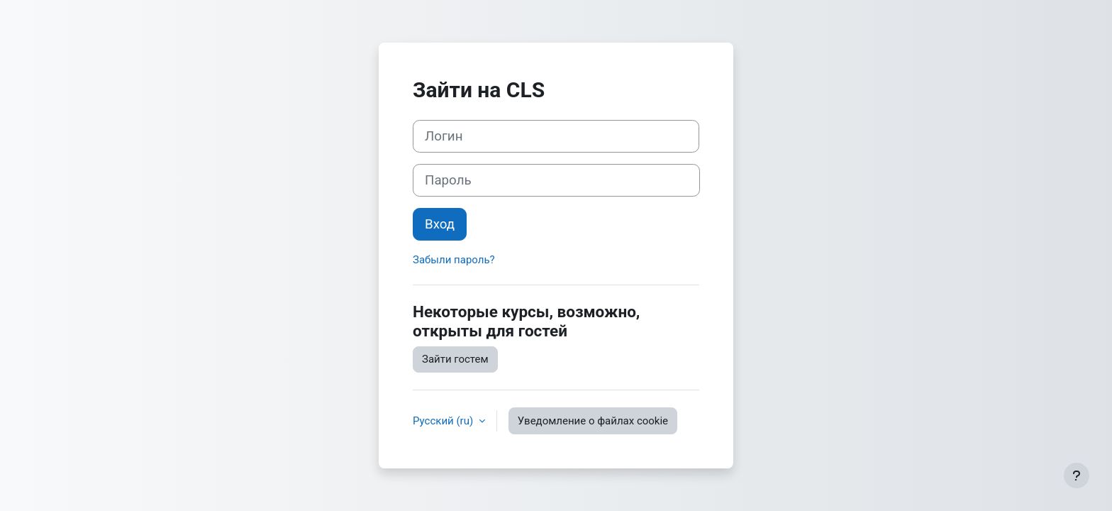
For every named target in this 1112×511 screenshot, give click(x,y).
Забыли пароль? (454, 259)
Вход (440, 224)
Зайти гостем (455, 359)
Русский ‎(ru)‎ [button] (444, 420)
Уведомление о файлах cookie (593, 420)
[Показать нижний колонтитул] (1076, 475)
